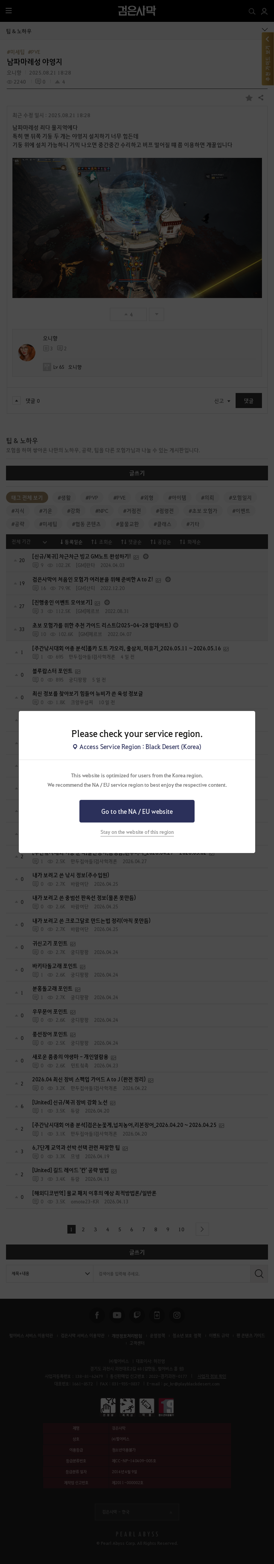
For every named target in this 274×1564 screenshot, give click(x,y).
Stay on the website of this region (137, 832)
